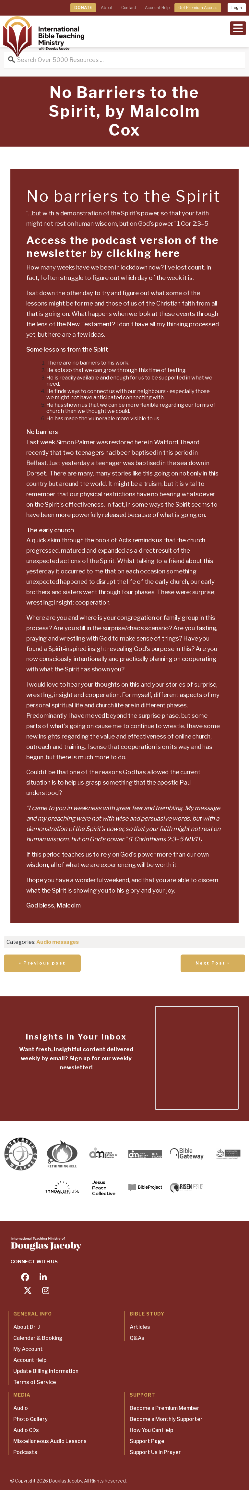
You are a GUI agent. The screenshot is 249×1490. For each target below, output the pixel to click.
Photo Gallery (30, 1419)
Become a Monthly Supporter (166, 1419)
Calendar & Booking (38, 1338)
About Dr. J (26, 1327)
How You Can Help (151, 1430)
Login (236, 7)
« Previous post (42, 963)
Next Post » (213, 963)
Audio (20, 1408)
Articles (140, 1327)
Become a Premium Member (164, 1408)
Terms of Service (34, 1382)
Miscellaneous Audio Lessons (50, 1441)
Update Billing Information (45, 1371)
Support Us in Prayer (155, 1452)
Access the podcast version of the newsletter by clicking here (122, 246)
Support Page (147, 1441)
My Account (28, 1349)
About (107, 7)
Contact (128, 7)
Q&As (137, 1338)
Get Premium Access (197, 7)
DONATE (83, 7)
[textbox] (123, 272)
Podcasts (25, 1452)
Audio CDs (26, 1430)
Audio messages (57, 942)
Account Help (157, 7)
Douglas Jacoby (65, 1481)
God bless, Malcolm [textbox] (53, 905)
